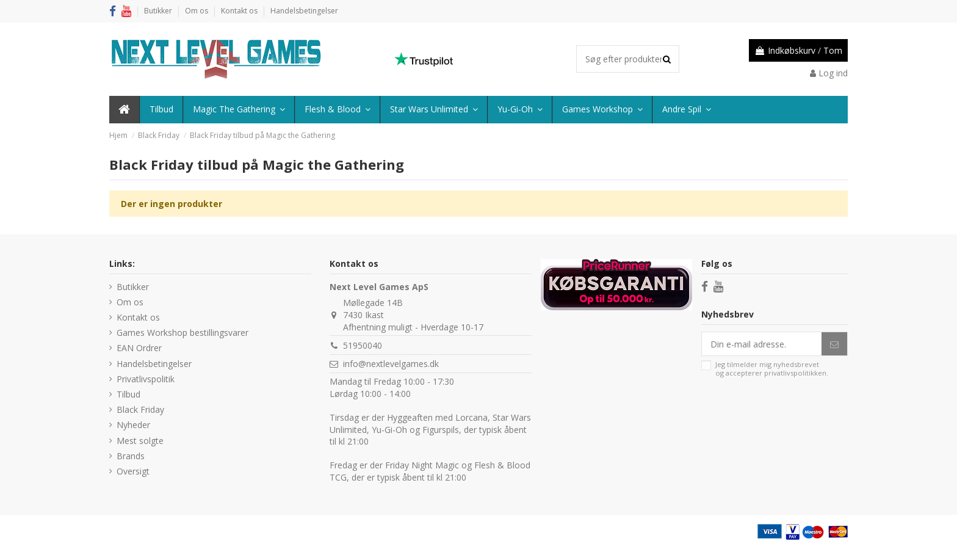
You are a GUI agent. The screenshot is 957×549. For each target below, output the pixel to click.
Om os (197, 10)
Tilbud (128, 394)
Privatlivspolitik (146, 379)
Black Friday (140, 409)
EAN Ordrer (139, 348)
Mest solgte (140, 440)
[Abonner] (834, 343)
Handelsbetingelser (304, 10)
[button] (686, 109)
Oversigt (133, 471)
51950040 (362, 345)
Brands (131, 456)
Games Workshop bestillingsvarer (182, 332)
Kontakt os (240, 10)
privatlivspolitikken (795, 372)
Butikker (159, 10)
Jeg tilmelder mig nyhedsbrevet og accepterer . (771, 368)
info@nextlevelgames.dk (391, 363)
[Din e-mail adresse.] (762, 343)
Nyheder (133, 425)
